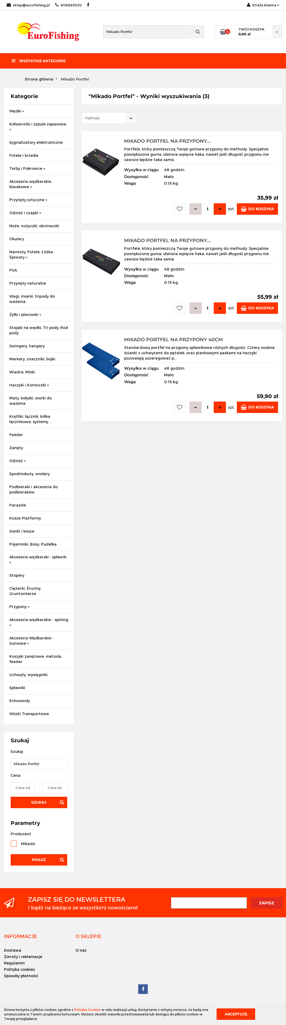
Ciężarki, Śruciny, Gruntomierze (25, 591)
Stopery (16, 575)
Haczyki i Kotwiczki (29, 385)
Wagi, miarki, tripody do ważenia (32, 299)
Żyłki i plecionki (25, 314)
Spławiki (17, 687)
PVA (13, 270)
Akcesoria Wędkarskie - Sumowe (31, 641)
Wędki (16, 111)
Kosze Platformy (25, 518)
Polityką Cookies (87, 1009)
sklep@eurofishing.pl (28, 5)
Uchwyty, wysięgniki (28, 674)
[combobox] (109, 118)
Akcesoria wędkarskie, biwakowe (30, 184)
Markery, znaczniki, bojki (32, 359)
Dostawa (12, 950)
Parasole (17, 505)
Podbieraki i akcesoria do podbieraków (33, 489)
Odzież (17, 460)
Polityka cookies (19, 969)
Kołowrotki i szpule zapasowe (37, 126)
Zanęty (16, 447)
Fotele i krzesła (23, 155)
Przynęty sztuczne (28, 199)
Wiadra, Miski (22, 372)
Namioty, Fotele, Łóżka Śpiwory (31, 254)
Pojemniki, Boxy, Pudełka (33, 544)
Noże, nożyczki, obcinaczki (34, 225)
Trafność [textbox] (92, 118)
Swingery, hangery (27, 346)
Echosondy (19, 700)
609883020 (68, 5)
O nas (80, 950)
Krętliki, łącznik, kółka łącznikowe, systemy (29, 419)
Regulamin (14, 963)
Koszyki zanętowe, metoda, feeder (35, 659)
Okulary (16, 239)
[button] (20, 936)
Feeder (16, 434)
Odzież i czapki (25, 212)
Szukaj (39, 802)
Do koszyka (257, 209)
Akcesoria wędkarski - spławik (37, 559)
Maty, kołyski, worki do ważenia (30, 401)
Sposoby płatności (21, 975)
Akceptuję (236, 1014)
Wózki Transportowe (29, 713)
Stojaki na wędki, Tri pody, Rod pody (38, 330)
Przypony (19, 606)
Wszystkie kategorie (39, 60)
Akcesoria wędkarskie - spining (38, 621)
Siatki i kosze (21, 531)
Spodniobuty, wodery (29, 473)
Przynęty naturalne (27, 283)
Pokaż (39, 859)
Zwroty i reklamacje (23, 956)
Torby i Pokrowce (27, 168)
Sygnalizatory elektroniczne (36, 142)
